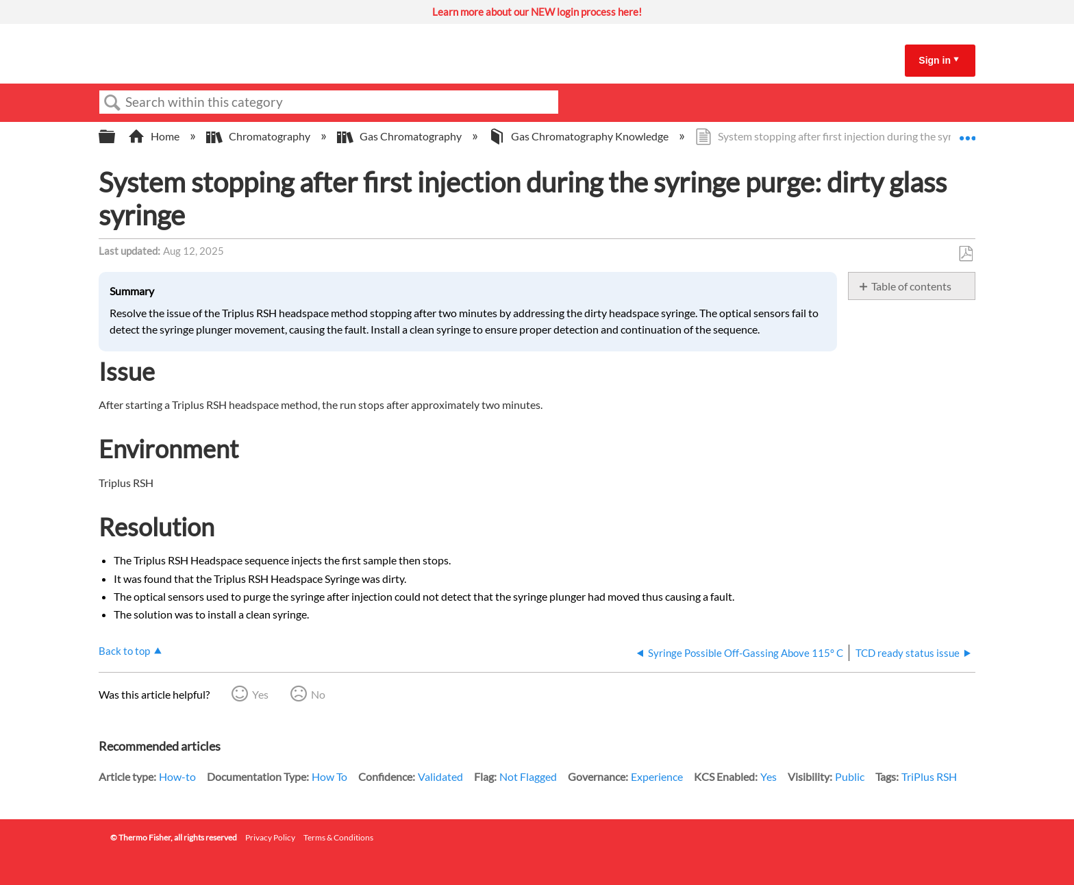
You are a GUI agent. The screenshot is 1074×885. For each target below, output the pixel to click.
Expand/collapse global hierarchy (115, 137)
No (318, 694)
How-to (177, 776)
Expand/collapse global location (967, 132)
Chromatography (259, 135)
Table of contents (911, 285)
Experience (657, 776)
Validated (440, 776)
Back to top (124, 651)
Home (155, 135)
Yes (260, 694)
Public (849, 776)
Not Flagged (528, 776)
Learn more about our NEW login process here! (537, 11)
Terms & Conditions (338, 837)
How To (329, 776)
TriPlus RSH (929, 776)
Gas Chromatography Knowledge (579, 135)
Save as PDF (965, 254)
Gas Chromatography (400, 135)
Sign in (935, 60)
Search (112, 102)
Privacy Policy (270, 837)
